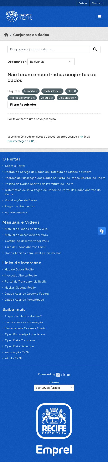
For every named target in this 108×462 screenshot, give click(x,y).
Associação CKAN (17, 352)
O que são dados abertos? (23, 316)
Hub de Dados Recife (19, 269)
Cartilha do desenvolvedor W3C (27, 241)
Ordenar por (16, 62)
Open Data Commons (20, 340)
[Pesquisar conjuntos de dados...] (48, 49)
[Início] (6, 34)
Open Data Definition (19, 346)
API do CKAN (13, 358)
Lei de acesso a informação (24, 322)
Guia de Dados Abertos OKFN (25, 247)
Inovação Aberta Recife (21, 275)
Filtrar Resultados (23, 104)
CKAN (63, 374)
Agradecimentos (16, 212)
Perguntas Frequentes (20, 206)
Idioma (53, 382)
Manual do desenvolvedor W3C (26, 235)
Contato (97, 3)
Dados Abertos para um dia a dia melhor (33, 253)
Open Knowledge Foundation (25, 334)
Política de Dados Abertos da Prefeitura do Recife (39, 184)
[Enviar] (95, 49)
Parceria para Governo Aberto (25, 328)
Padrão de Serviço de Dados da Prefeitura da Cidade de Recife (48, 172)
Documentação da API (20, 141)
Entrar (82, 3)
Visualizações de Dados (21, 200)
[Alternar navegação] (99, 17)
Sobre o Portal (15, 166)
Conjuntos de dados (31, 34)
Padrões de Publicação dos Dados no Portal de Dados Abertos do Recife (55, 178)
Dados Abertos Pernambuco (24, 299)
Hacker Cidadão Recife (20, 287)
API (81, 136)
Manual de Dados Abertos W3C (26, 229)
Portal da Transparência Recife (26, 281)
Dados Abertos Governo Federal (27, 293)
